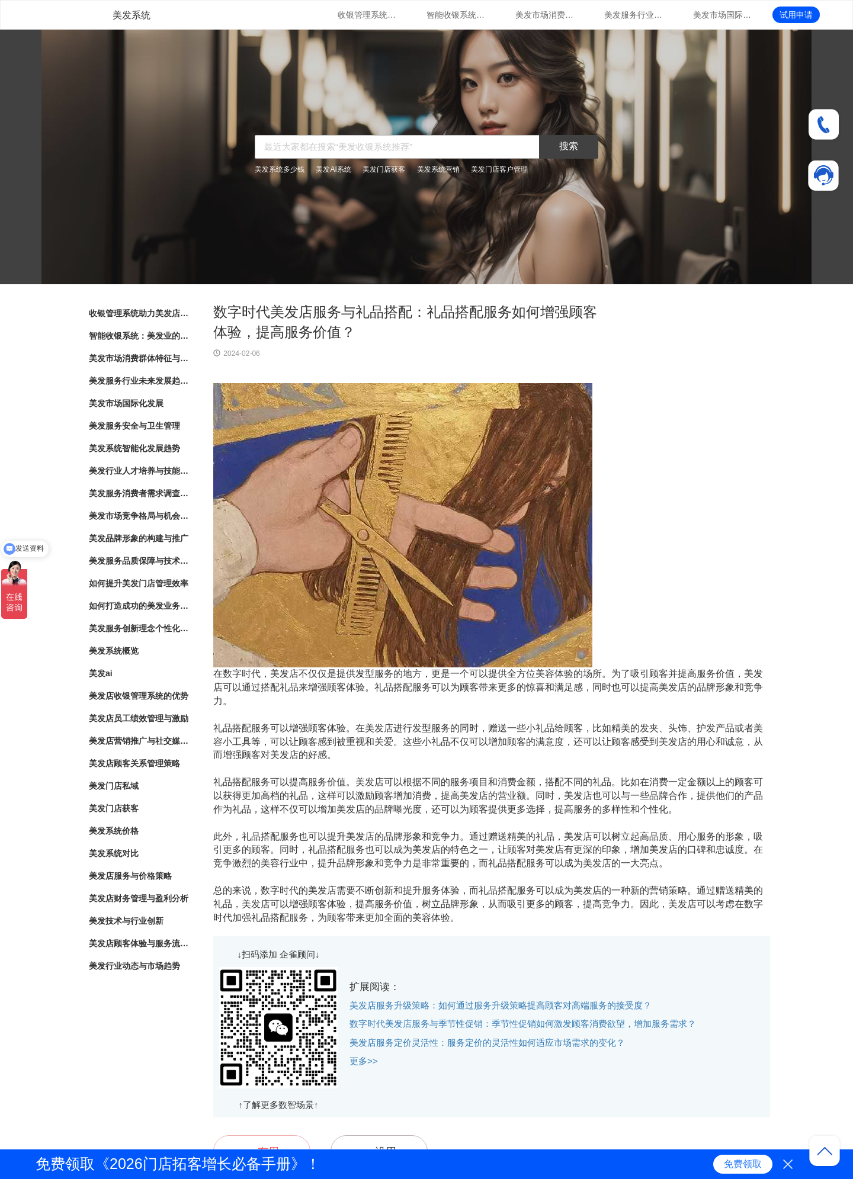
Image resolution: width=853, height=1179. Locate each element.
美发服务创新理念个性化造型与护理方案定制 (139, 628)
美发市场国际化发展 (722, 15)
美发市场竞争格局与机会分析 (139, 516)
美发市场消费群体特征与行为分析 (545, 15)
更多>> (363, 1061)
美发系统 (131, 15)
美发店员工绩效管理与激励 (138, 718)
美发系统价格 (114, 831)
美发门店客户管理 (499, 169)
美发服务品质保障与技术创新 (139, 561)
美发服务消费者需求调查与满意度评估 (139, 493)
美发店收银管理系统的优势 (138, 696)
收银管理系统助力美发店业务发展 (367, 15)
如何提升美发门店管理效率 (138, 583)
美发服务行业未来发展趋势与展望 (633, 15)
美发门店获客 (384, 169)
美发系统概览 (114, 651)
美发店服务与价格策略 (130, 876)
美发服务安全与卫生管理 (134, 426)
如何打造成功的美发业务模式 (139, 606)
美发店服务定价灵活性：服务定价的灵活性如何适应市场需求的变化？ (487, 1042)
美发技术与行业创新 (126, 921)
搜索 (568, 146)
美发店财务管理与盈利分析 (138, 898)
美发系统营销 (438, 169)
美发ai (101, 673)
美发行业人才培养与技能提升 (139, 471)
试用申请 (796, 15)
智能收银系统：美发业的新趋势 (456, 15)
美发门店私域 (114, 786)
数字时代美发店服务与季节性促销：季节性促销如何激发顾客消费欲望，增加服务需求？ (522, 1024)
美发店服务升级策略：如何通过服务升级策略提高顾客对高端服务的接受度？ (500, 1005)
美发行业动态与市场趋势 (134, 966)
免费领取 (743, 1164)
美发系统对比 (114, 853)
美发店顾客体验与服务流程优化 (139, 943)
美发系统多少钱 (279, 169)
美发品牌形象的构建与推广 (138, 538)
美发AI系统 (333, 169)
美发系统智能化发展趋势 (134, 448)
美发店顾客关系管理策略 (134, 763)
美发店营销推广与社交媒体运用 (139, 741)
